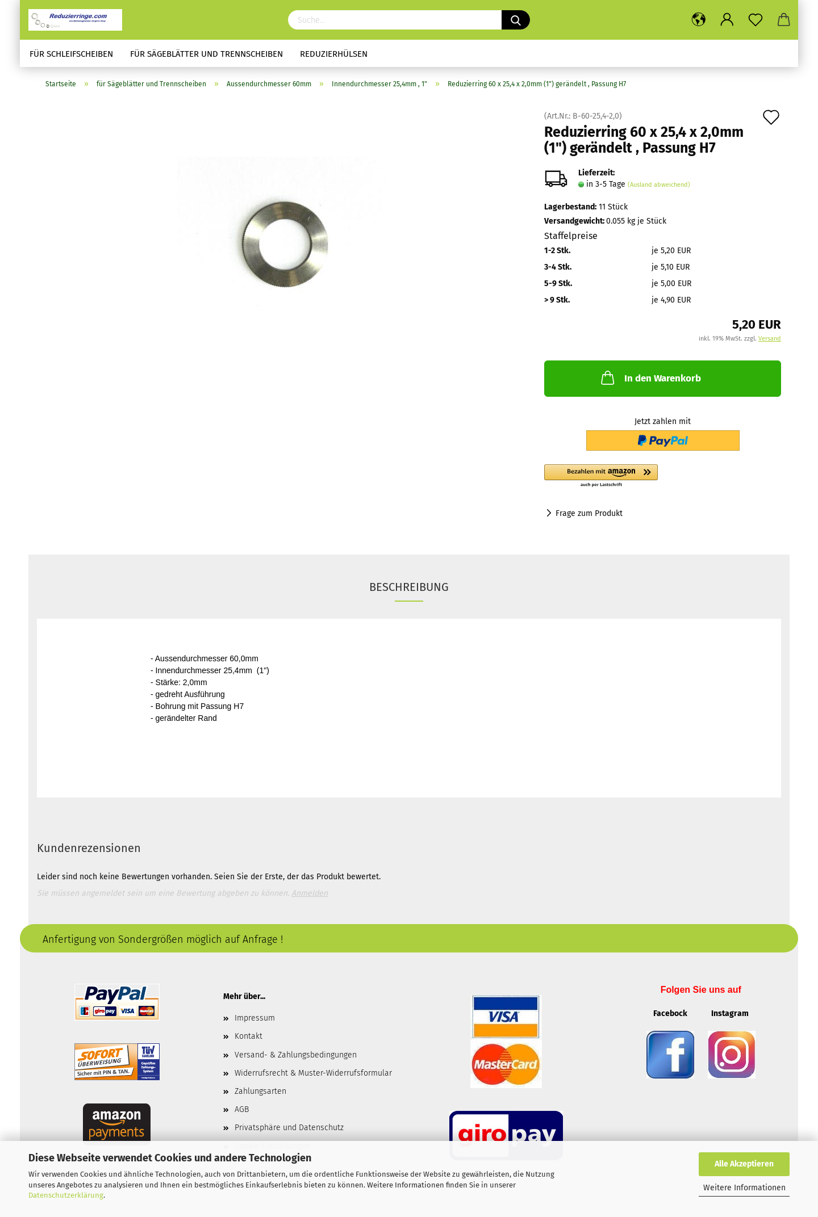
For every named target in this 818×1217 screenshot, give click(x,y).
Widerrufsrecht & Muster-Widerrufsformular (313, 1073)
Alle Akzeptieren (744, 1164)
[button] (662, 476)
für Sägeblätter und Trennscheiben (206, 54)
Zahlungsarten (260, 1091)
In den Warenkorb (650, 377)
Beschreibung (409, 587)
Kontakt (248, 1036)
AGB (242, 1109)
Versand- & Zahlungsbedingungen (296, 1055)
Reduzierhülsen (334, 54)
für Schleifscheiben (71, 54)
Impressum (255, 1018)
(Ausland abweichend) (659, 184)
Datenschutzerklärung (65, 1195)
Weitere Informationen (744, 1188)
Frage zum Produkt (589, 513)
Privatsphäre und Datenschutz (289, 1127)
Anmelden (309, 893)
